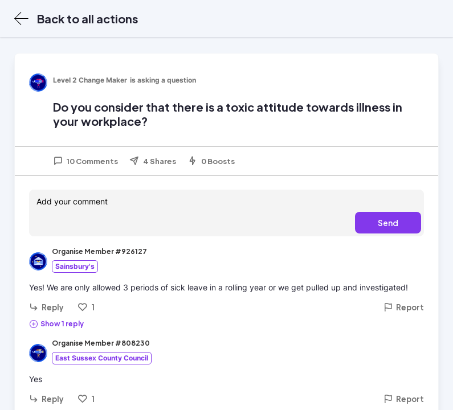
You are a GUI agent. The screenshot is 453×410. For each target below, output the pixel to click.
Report (403, 307)
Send (388, 223)
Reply (46, 307)
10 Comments (85, 161)
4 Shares (152, 161)
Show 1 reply (56, 323)
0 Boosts (211, 161)
